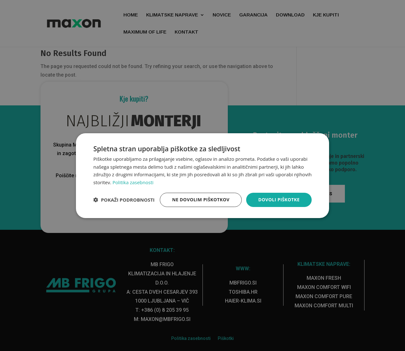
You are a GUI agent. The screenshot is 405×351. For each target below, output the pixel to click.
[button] (124, 200)
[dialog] (202, 175)
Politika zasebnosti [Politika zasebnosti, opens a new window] (133, 182)
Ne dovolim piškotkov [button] (200, 200)
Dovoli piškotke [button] (279, 200)
